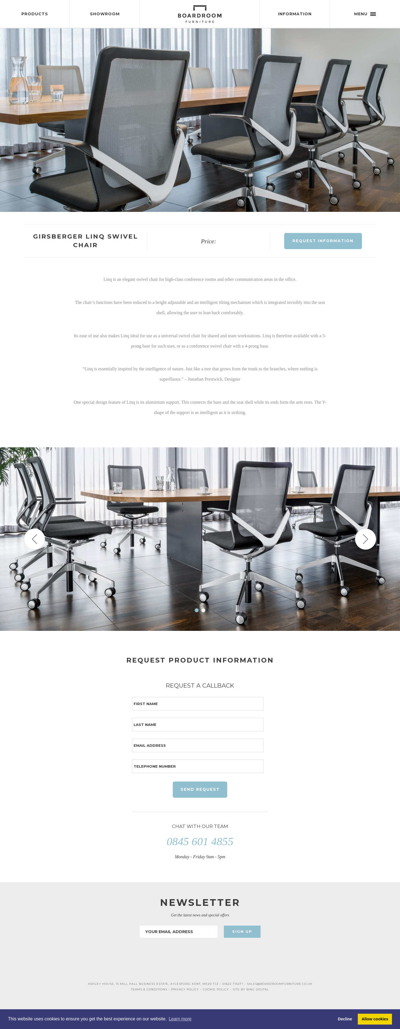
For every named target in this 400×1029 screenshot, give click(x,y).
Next (365, 540)
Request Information (323, 241)
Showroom (105, 13)
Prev (34, 540)
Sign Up (242, 933)
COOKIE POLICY (216, 991)
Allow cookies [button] (375, 1019)
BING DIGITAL (257, 991)
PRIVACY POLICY (185, 991)
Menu (365, 13)
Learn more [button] (180, 1018)
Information (295, 13)
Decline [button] (345, 1019)
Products (34, 13)
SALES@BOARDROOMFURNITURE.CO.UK (279, 986)
